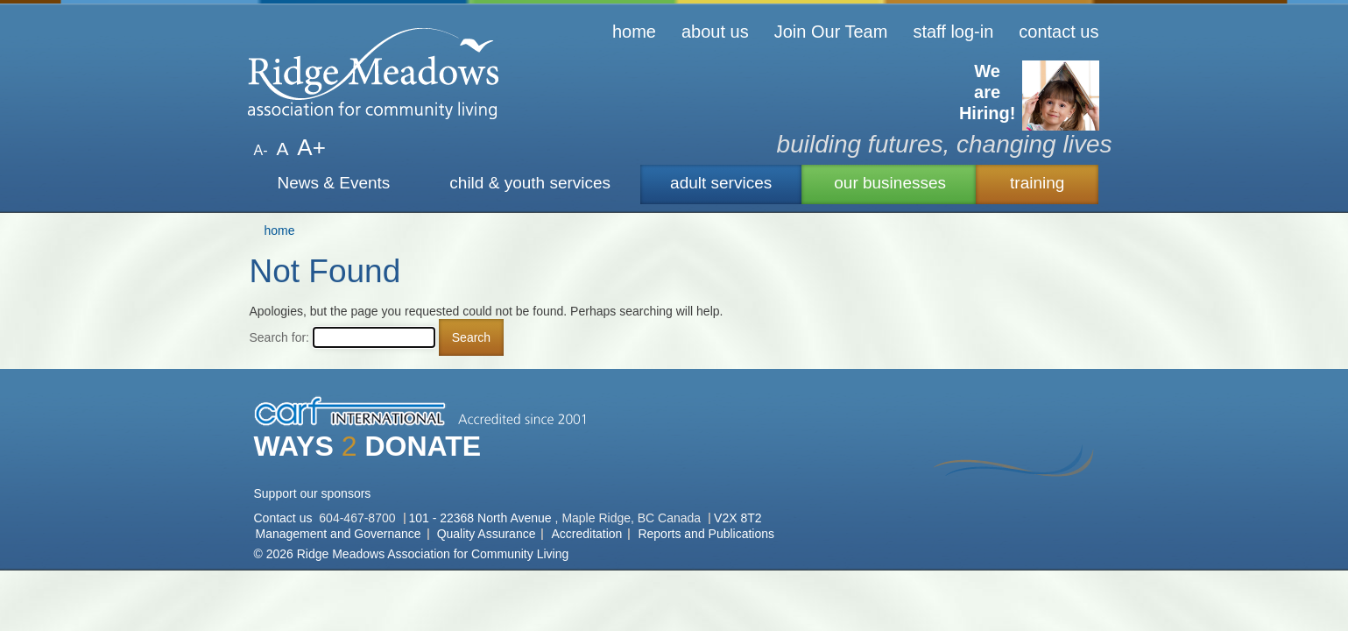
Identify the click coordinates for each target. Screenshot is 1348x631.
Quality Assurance (486, 534)
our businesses (890, 183)
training (1037, 183)
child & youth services (529, 183)
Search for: (279, 337)
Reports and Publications (706, 534)
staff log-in (953, 31)
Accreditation (586, 534)
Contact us (285, 518)
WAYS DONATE (368, 446)
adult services (721, 183)
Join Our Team (831, 31)
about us (715, 31)
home (634, 31)
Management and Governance (338, 534)
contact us (1058, 31)
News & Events (334, 183)
